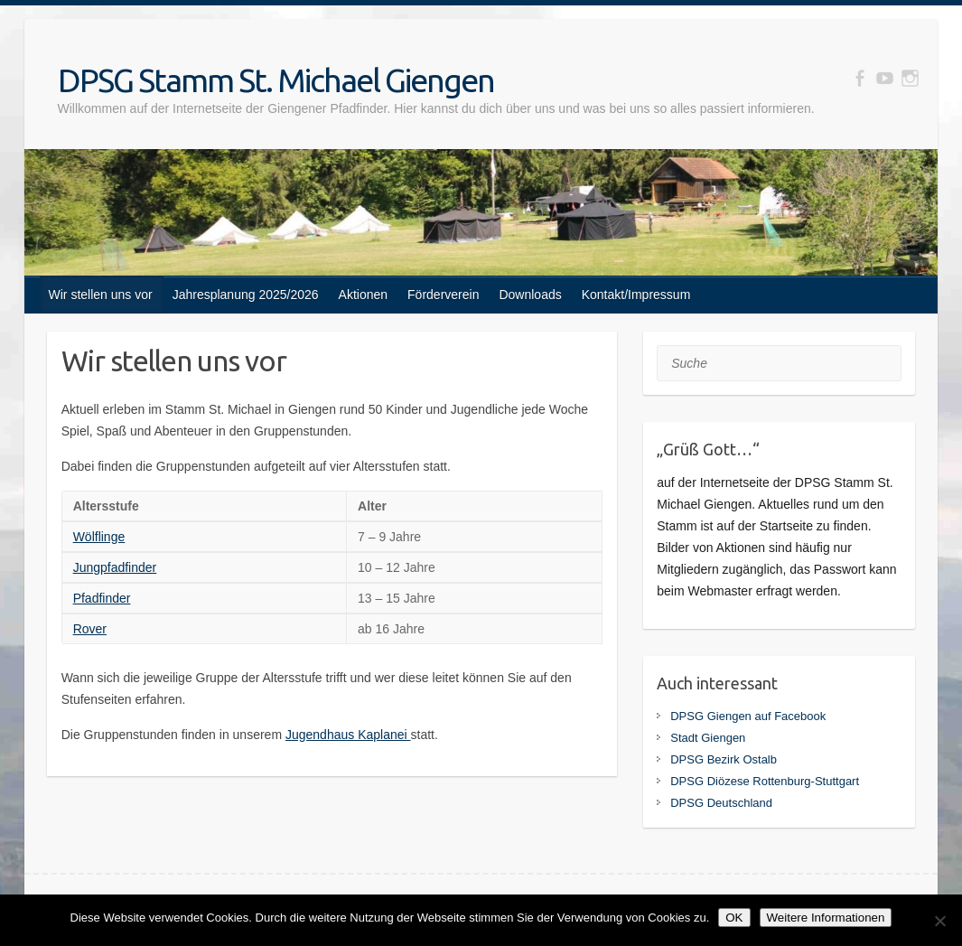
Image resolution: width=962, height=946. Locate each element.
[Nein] (939, 921)
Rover (90, 629)
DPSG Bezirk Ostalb (723, 759)
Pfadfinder (102, 598)
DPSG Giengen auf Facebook (748, 716)
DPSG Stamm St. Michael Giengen (276, 79)
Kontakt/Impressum (636, 294)
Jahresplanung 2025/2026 (246, 294)
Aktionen (363, 294)
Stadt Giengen (707, 738)
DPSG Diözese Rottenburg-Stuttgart (764, 781)
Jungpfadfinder (115, 567)
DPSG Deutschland (721, 803)
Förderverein (443, 294)
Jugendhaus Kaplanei (348, 734)
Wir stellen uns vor (101, 294)
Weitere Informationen (826, 917)
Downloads (530, 294)
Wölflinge (99, 536)
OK (734, 917)
